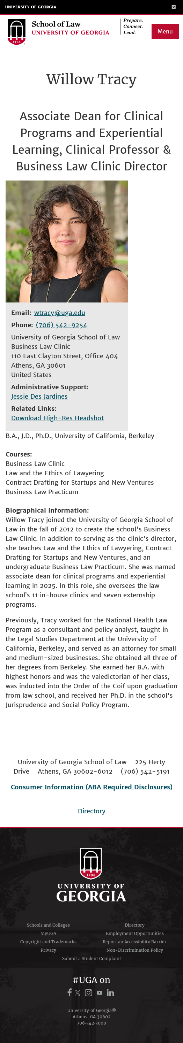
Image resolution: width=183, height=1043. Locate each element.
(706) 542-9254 (61, 325)
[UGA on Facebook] (70, 992)
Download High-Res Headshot (57, 418)
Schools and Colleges (48, 925)
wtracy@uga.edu (59, 313)
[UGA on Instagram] (89, 992)
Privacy (48, 950)
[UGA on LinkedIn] (110, 992)
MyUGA (48, 933)
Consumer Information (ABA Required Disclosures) (92, 787)
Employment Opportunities (135, 933)
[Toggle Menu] (174, 6)
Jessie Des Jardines (39, 396)
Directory (91, 811)
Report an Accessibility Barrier (135, 941)
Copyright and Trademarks (48, 941)
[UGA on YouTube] (100, 992)
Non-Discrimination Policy (135, 950)
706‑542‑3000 (91, 1023)
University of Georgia (31, 7)
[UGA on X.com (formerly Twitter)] (78, 992)
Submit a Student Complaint (91, 958)
